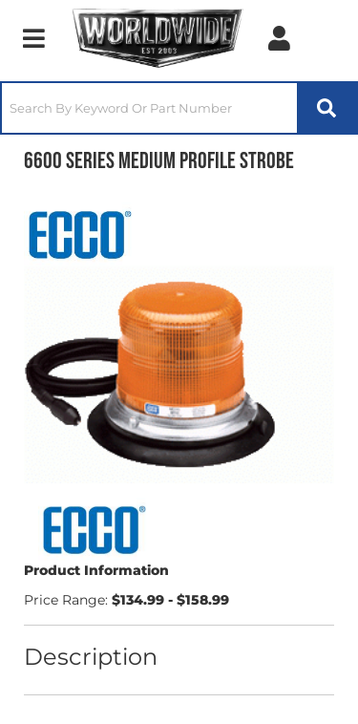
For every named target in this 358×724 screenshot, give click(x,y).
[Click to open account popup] (279, 38)
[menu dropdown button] (33, 38)
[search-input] (149, 108)
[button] (179, 108)
